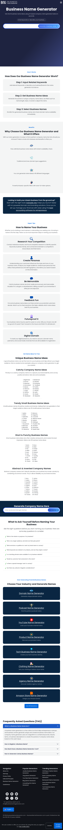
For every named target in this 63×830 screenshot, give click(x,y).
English (8, 809)
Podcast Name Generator (31, 608)
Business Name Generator (10, 781)
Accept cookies (58, 825)
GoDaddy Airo (31, 203)
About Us (5, 771)
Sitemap (5, 773)
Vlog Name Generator (29, 775)
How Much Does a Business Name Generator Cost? (31, 749)
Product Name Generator (31, 637)
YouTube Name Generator (31, 622)
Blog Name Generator (29, 780)
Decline (49, 825)
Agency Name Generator (31, 681)
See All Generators (31, 706)
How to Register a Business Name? (31, 744)
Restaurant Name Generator (50, 780)
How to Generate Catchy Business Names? (31, 754)
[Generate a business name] (48, 26)
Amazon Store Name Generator (31, 695)
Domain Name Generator (31, 593)
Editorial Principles (8, 779)
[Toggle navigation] (61, 2)
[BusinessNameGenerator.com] (9, 2)
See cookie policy (24, 826)
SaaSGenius (6, 784)
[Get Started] (53, 510)
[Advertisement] (31, 49)
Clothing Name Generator (31, 666)
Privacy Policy (7, 776)
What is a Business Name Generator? (31, 726)
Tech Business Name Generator (31, 652)
